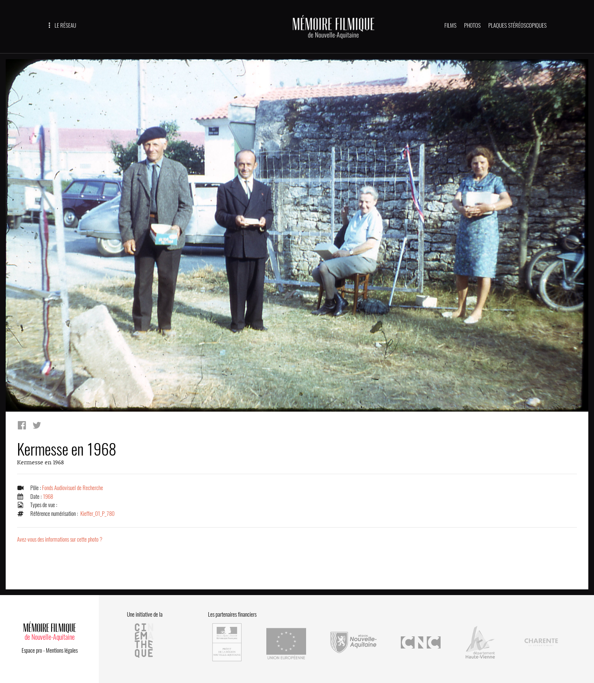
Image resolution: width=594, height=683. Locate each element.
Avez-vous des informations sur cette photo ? (59, 539)
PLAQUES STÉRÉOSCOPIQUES (517, 25)
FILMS (450, 25)
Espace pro (32, 650)
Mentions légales (62, 650)
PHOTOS (472, 25)
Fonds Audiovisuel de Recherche (72, 488)
